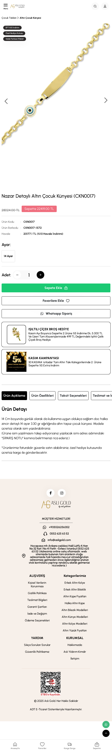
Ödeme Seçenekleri (37, 620)
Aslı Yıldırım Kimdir (75, 651)
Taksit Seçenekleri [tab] (73, 395)
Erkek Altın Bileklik (75, 589)
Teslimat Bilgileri (37, 600)
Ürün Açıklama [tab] (14, 395)
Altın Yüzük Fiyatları (75, 630)
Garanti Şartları (37, 607)
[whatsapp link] (106, 724)
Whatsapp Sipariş (56, 313)
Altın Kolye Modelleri (74, 623)
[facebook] (50, 493)
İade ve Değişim (37, 613)
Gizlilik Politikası (37, 593)
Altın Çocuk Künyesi (30, 17)
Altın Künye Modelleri (75, 617)
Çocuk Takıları (9, 17)
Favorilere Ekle (56, 301)
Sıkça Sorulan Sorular (37, 645)
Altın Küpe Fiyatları (74, 596)
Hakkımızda (75, 645)
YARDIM (37, 638)
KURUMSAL (74, 638)
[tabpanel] (56, 430)
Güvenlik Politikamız (37, 651)
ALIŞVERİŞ (37, 576)
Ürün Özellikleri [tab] (42, 395)
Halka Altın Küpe (75, 603)
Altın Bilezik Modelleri (75, 610)
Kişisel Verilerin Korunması (37, 584)
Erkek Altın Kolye (75, 582)
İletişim (75, 658)
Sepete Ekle (56, 288)
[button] (105, 100)
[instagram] (62, 493)
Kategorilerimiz (75, 576)
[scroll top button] (106, 733)
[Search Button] (95, 6)
